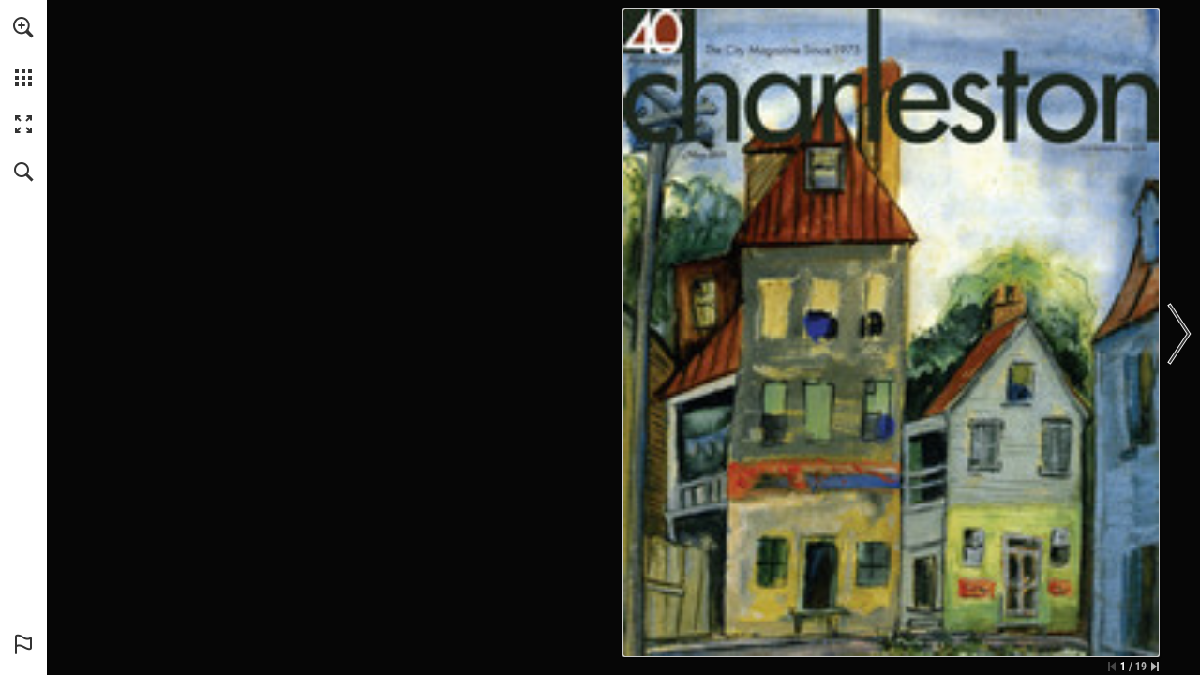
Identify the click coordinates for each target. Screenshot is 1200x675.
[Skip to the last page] (1155, 666)
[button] (23, 27)
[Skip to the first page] (1112, 666)
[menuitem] (23, 51)
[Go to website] (1112, 147)
